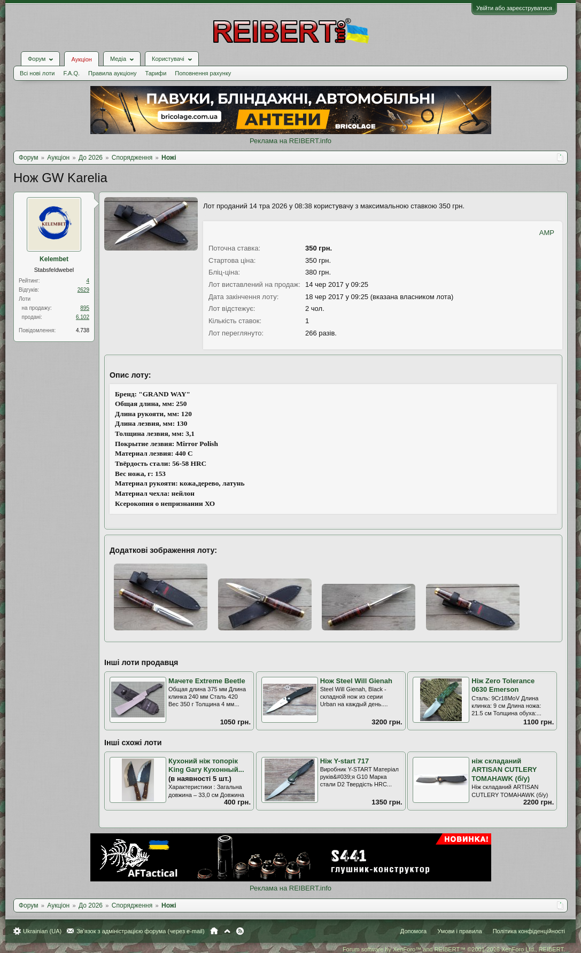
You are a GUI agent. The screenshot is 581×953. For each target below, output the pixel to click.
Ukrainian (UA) (42, 931)
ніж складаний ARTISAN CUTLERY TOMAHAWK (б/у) (504, 770)
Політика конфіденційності (529, 931)
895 (84, 308)
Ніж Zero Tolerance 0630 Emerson (502, 685)
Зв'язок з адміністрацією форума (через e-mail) (140, 931)
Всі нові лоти (37, 73)
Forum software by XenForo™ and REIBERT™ (454, 949)
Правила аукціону (112, 73)
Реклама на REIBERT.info (290, 141)
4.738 (82, 330)
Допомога (413, 931)
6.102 (82, 317)
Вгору (227, 931)
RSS (240, 931)
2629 (83, 290)
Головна (214, 931)
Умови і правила (459, 931)
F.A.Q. (71, 73)
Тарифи (156, 73)
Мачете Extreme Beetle (206, 681)
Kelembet (54, 259)
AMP (546, 233)
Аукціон (81, 59)
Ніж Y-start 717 (344, 761)
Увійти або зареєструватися (514, 8)
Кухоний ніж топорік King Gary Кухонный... (206, 765)
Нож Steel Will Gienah (356, 681)
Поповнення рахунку (203, 73)
